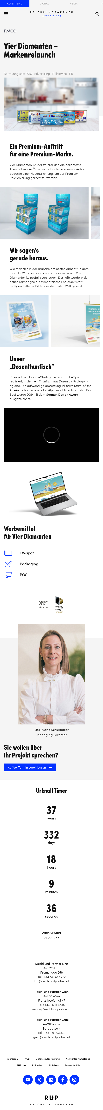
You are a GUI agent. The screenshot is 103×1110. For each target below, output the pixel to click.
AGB (27, 1058)
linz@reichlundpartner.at (51, 981)
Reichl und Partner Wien (52, 992)
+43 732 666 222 (55, 977)
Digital (44, 3)
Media (73, 3)
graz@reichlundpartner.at (51, 1037)
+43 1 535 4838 (55, 1005)
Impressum (13, 1058)
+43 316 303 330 (54, 1033)
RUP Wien (37, 1065)
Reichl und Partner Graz (52, 1020)
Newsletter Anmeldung (78, 1058)
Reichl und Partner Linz (51, 964)
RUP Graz (54, 1065)
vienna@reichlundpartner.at (51, 1009)
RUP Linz (21, 1065)
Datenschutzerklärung (48, 1058)
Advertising (14, 3)
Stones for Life (72, 1065)
